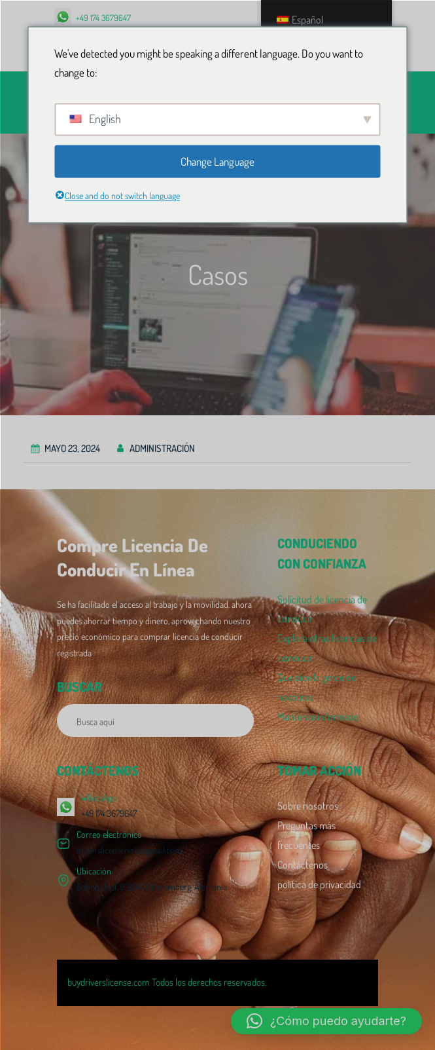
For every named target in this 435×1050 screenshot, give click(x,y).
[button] (326, 1021)
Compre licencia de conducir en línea (132, 557)
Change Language (217, 161)
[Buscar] (237, 720)
